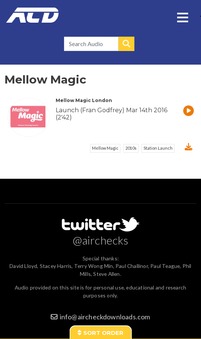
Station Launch (158, 148)
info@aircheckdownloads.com (105, 317)
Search (126, 44)
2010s (131, 148)
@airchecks (101, 240)
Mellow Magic (105, 148)
